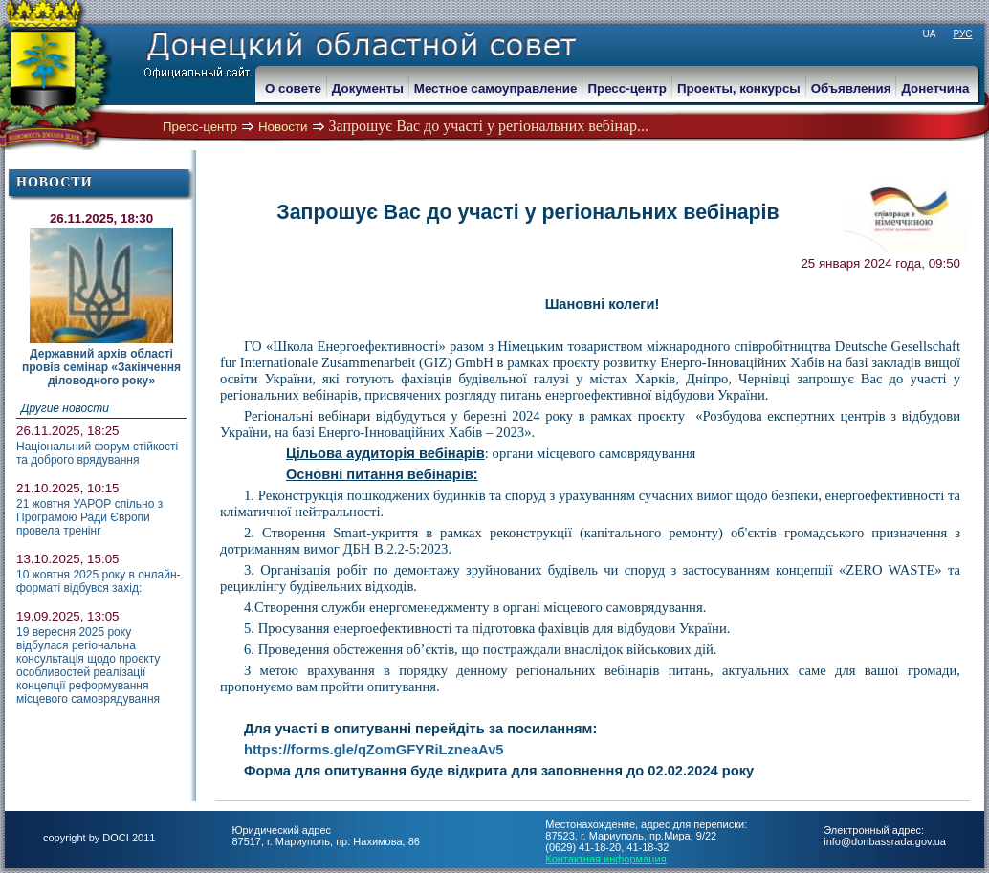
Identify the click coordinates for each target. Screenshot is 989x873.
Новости (283, 127)
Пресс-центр (200, 127)
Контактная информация (605, 858)
